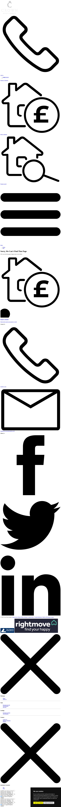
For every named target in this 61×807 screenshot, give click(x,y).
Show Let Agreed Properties (7, 804)
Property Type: (3, 795)
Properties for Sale (6, 705)
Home (4, 698)
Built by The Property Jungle (48, 617)
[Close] (30, 693)
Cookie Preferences (38, 617)
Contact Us (5, 719)
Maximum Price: (3, 793)
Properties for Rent (6, 712)
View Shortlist (5, 706)
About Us (5, 699)
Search (2, 797)
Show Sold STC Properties (6, 796)
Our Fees (4, 707)
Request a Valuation (4, 80)
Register (4, 721)
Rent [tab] (4, 788)
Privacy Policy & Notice (22, 617)
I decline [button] (40, 802)
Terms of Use (14, 617)
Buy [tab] (3, 787)
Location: (2, 790)
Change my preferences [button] (48, 802)
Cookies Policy (31, 617)
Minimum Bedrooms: (4, 794)
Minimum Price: (3, 791)
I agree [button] (35, 802)
